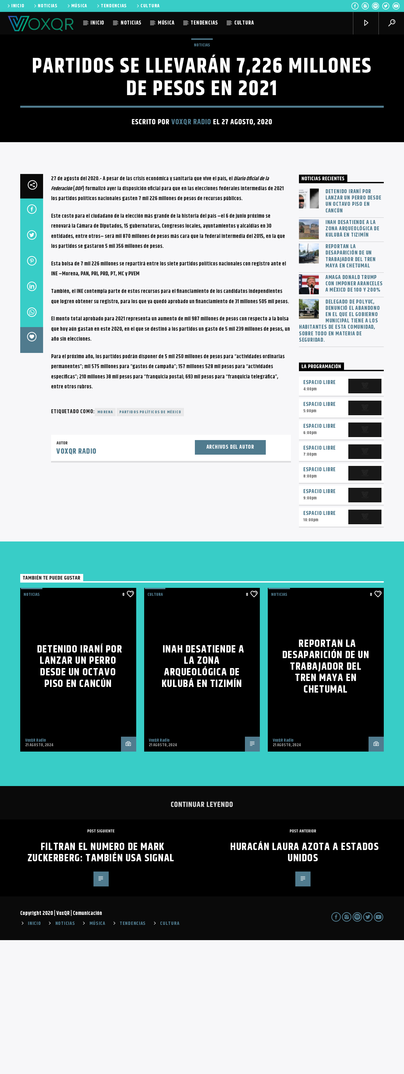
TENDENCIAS (111, 6)
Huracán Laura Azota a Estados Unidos (304, 986)
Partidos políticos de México (150, 546)
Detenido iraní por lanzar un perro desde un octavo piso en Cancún (353, 335)
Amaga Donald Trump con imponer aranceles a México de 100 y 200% (354, 417)
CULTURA (148, 6)
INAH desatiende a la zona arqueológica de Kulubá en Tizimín (352, 362)
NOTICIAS (45, 6)
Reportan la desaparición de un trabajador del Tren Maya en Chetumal (350, 390)
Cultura (155, 728)
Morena (105, 546)
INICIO (15, 6)
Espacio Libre (319, 516)
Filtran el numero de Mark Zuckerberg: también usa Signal (101, 986)
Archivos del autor (230, 581)
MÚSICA (76, 6)
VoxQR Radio (191, 189)
